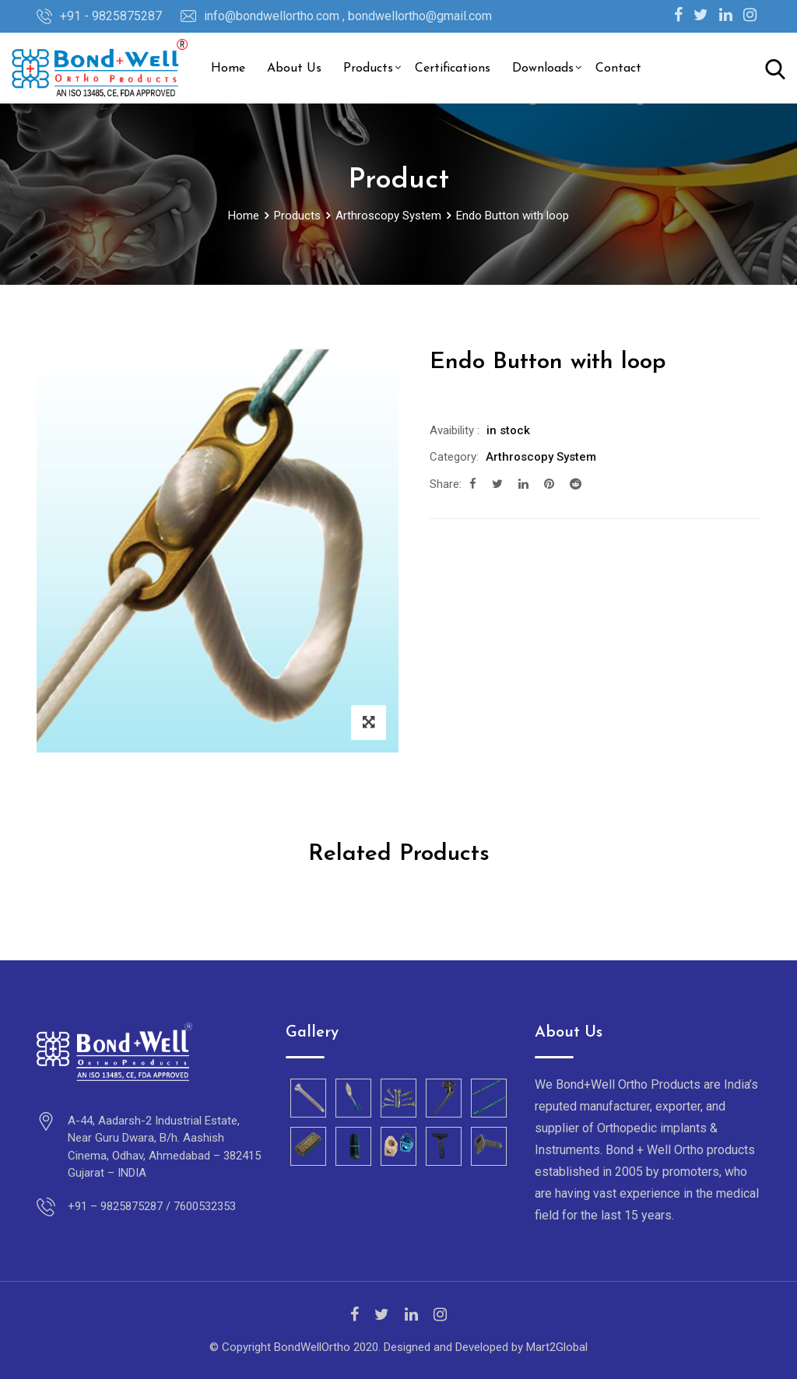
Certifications (452, 68)
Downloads (543, 68)
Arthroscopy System (541, 457)
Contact (618, 68)
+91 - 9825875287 (111, 16)
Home (228, 68)
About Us (294, 68)
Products (368, 68)
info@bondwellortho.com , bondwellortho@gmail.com (348, 16)
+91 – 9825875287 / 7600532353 (152, 1206)
